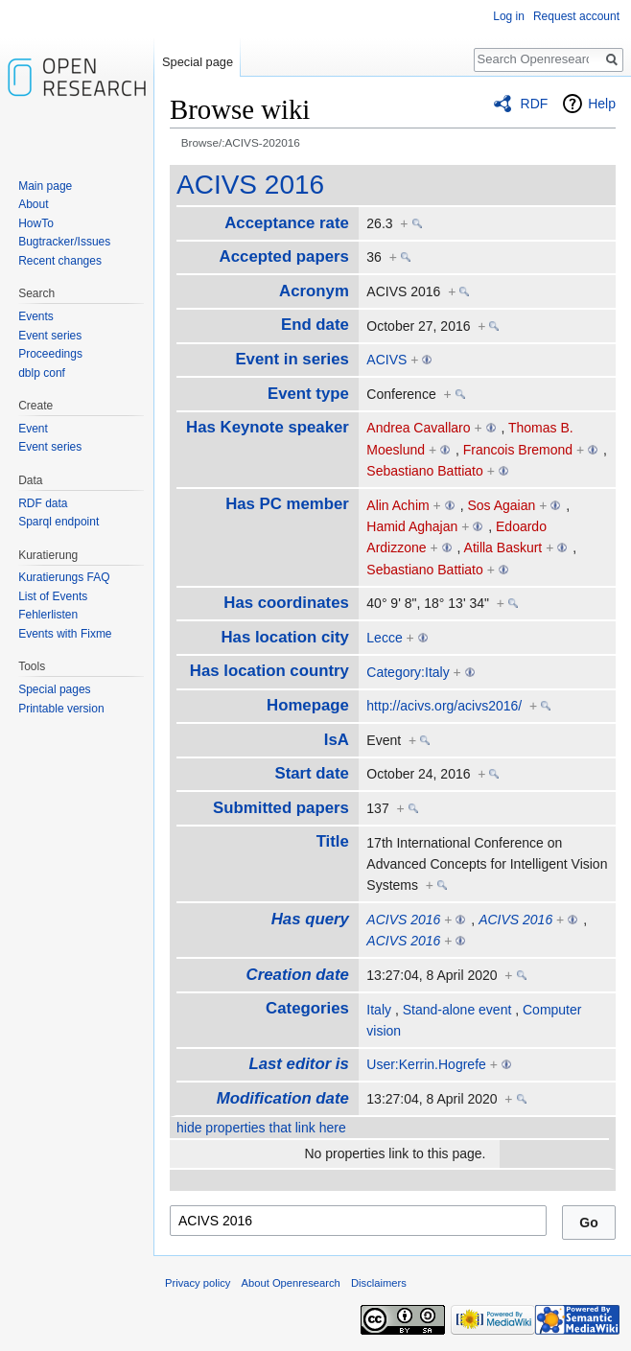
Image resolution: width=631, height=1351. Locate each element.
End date (315, 324)
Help (602, 103)
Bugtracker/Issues (64, 241)
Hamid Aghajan (411, 526)
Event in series (291, 359)
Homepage (308, 705)
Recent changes (60, 261)
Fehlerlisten (48, 614)
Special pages (54, 689)
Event (33, 428)
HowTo (36, 223)
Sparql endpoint (58, 521)
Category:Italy (407, 672)
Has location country (269, 671)
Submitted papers (281, 808)
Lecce (384, 637)
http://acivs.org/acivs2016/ (444, 705)
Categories (307, 1008)
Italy (378, 1009)
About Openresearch (291, 1283)
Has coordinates (286, 603)
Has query (310, 919)
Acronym (314, 291)
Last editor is (298, 1064)
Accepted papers (284, 256)
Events (36, 316)
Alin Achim (397, 505)
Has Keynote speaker (267, 427)
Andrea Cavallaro (418, 427)
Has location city (284, 637)
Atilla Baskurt (503, 547)
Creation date (297, 975)
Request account (576, 16)
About (33, 204)
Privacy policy (197, 1283)
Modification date (283, 1098)
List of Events (52, 596)
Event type (308, 393)
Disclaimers (379, 1283)
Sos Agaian (501, 505)
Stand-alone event (457, 1009)
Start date (311, 773)
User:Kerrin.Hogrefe (426, 1064)
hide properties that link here (261, 1127)
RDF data (42, 503)
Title (332, 841)
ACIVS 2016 (250, 184)
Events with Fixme (64, 634)
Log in (509, 16)
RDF (535, 103)
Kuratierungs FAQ (63, 577)
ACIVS (386, 359)
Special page (197, 62)
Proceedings (50, 354)
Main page (45, 186)
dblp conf (41, 373)
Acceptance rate (286, 223)
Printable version (61, 708)
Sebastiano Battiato (424, 470)
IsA (336, 740)
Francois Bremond (518, 449)
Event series (50, 335)
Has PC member (287, 504)
